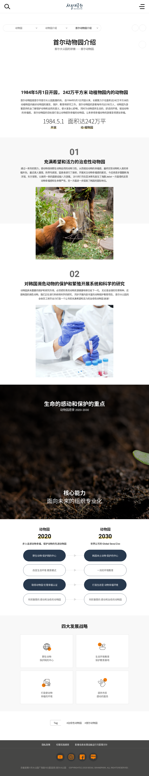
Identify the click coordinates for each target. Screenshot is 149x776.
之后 (142, 44)
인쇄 (141, 26)
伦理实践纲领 (62, 744)
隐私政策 (46, 744)
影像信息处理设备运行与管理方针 (91, 744)
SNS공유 (134, 28)
